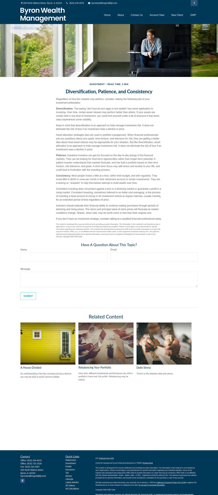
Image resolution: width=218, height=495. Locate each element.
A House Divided (30, 367)
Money (69, 476)
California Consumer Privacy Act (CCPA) (172, 482)
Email (114, 249)
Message (25, 269)
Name (23, 249)
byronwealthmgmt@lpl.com (102, 3)
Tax (67, 473)
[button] (107, 15)
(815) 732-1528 (34, 463)
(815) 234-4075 (75, 3)
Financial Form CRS (106, 458)
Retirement (71, 460)
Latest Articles (72, 482)
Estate (69, 466)
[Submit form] (28, 296)
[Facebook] (194, 3)
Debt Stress (144, 367)
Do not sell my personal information (152, 485)
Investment (71, 463)
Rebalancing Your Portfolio (94, 367)
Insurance (70, 469)
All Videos (70, 485)
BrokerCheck (148, 463)
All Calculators (72, 488)
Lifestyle (69, 479)
